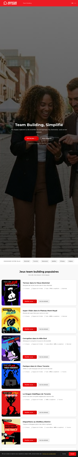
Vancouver (45, 261)
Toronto (35, 261)
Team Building (27, 3)
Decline (64, 454)
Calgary (71, 261)
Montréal (26, 261)
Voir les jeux (31, 138)
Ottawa (63, 261)
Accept (72, 454)
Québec (54, 261)
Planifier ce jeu (30, 301)
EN (75, 3)
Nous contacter (47, 138)
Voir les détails (44, 301)
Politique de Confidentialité (49, 454)
